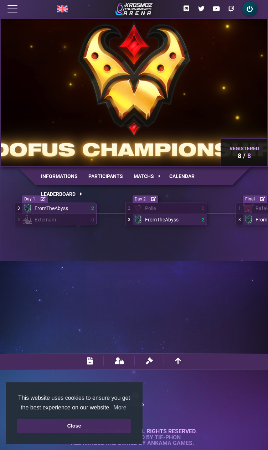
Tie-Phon (168, 437)
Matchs (147, 176)
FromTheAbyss (51, 208)
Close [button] (74, 426)
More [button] (119, 407)
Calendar (182, 176)
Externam (45, 220)
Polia (150, 208)
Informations (59, 176)
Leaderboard (61, 194)
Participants (105, 176)
